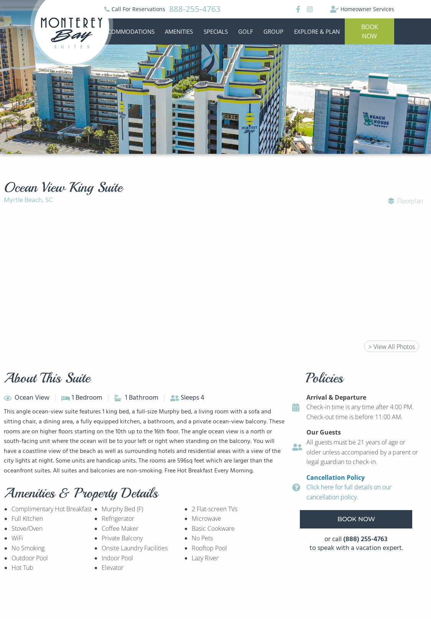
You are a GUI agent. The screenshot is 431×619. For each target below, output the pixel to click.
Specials (216, 31)
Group (273, 31)
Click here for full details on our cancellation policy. (349, 487)
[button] (369, 31)
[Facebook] (297, 9)
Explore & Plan (317, 31)
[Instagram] (309, 9)
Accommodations (128, 31)
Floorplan (405, 201)
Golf (245, 31)
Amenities (179, 31)
